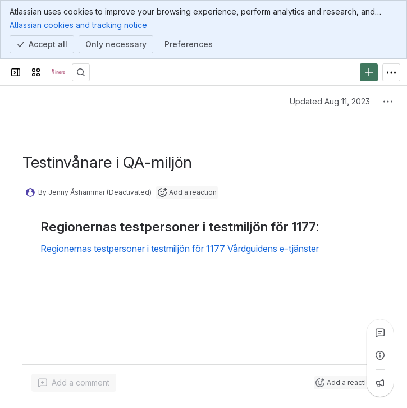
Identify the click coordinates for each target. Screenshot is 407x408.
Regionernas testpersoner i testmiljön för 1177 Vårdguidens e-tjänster (179, 248)
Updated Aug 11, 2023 (330, 101)
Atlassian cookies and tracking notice (78, 25)
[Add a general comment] (73, 383)
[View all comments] (380, 333)
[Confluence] (58, 72)
